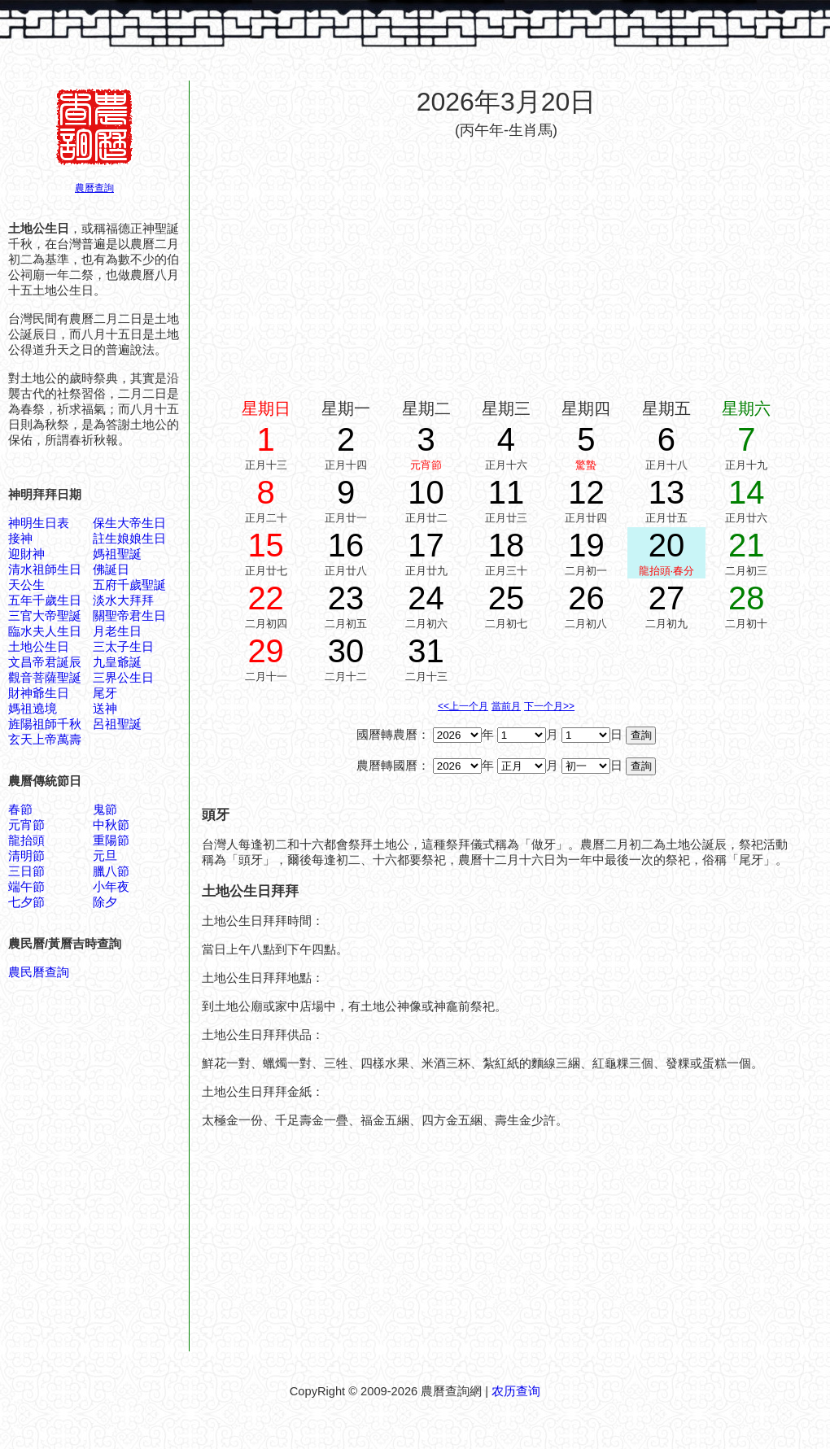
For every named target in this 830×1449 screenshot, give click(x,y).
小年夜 (111, 886)
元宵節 (26, 824)
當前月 (506, 706)
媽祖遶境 (32, 708)
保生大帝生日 (129, 523)
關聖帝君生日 (129, 615)
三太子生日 (123, 646)
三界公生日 (123, 677)
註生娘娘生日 (129, 538)
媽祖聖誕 (117, 554)
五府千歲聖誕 (129, 584)
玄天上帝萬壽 (44, 739)
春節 (20, 809)
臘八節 (111, 871)
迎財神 (26, 554)
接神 (20, 538)
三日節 (26, 871)
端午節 (26, 886)
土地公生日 (38, 646)
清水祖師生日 (44, 569)
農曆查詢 (94, 188)
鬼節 (105, 809)
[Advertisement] (506, 267)
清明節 (26, 855)
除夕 (105, 902)
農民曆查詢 (38, 972)
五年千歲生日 (44, 600)
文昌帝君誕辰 (44, 662)
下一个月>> (549, 706)
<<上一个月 (463, 706)
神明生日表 (38, 523)
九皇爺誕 (117, 662)
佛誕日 (111, 569)
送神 (105, 708)
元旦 (105, 855)
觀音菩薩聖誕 (44, 677)
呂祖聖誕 (117, 724)
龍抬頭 (26, 840)
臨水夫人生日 (44, 631)
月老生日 (117, 631)
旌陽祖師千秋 (44, 724)
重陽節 (111, 840)
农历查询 (515, 1391)
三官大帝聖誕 (44, 615)
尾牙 (105, 693)
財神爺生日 (38, 693)
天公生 (26, 584)
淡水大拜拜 (123, 600)
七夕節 (26, 902)
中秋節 (111, 824)
